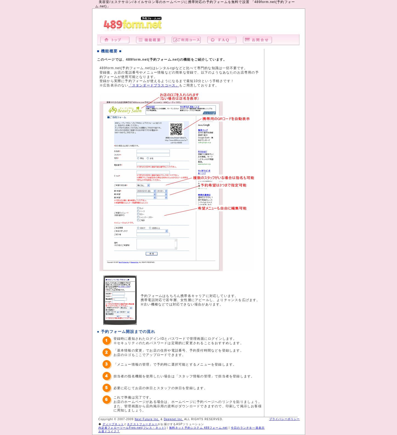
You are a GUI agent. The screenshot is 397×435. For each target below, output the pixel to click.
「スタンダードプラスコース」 (154, 85)
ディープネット (113, 424)
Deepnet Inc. (173, 419)
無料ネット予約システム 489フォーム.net (198, 427)
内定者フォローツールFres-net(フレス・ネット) (132, 427)
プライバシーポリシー (284, 418)
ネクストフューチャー (142, 424)
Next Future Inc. (147, 419)
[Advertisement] (236, 24)
